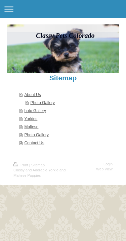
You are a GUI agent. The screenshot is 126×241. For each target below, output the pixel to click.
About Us (32, 94)
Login (108, 164)
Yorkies (30, 118)
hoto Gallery (35, 110)
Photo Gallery (42, 102)
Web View (104, 169)
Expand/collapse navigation (63, 9)
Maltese (31, 127)
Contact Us (34, 143)
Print (21, 165)
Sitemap (38, 165)
